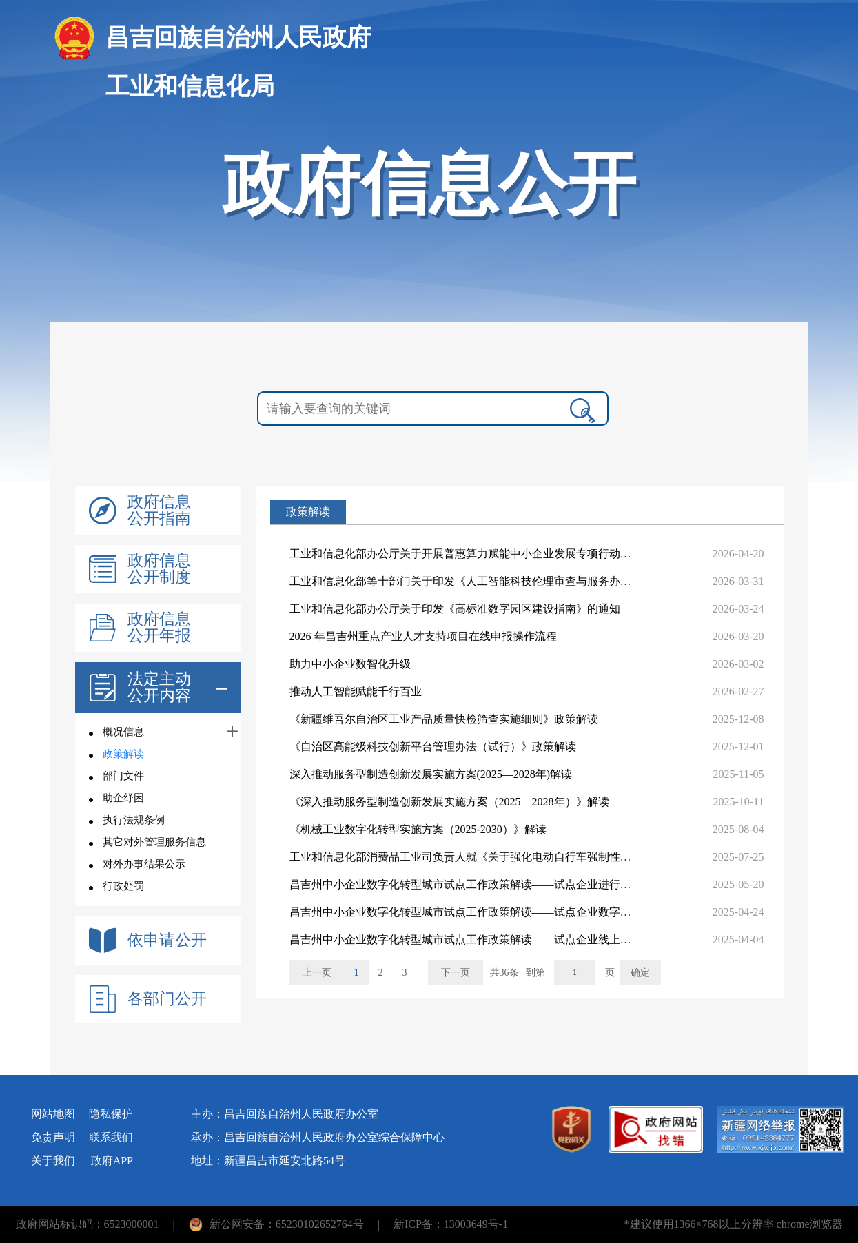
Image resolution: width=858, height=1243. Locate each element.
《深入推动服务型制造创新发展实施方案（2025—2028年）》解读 (449, 802)
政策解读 (123, 753)
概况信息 (123, 731)
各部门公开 (167, 999)
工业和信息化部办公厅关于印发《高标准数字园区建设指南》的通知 (454, 609)
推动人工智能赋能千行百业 (355, 691)
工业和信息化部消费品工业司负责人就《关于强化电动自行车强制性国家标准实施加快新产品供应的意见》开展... (563, 857)
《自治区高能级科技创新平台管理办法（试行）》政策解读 (432, 746)
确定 (640, 972)
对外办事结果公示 (144, 864)
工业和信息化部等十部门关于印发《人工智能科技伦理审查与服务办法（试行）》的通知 (504, 581)
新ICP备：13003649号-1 (451, 1224)
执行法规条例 (134, 819)
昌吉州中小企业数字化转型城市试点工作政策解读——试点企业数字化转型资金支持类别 (504, 912)
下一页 (455, 972)
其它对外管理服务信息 (154, 841)
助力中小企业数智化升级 (350, 664)
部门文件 (123, 775)
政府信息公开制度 (159, 569)
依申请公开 (167, 940)
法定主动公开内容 (159, 687)
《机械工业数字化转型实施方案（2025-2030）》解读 (418, 829)
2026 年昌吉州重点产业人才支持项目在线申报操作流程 (423, 636)
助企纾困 (123, 797)
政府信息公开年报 (159, 627)
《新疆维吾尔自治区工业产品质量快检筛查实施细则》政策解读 (443, 719)
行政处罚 (123, 886)
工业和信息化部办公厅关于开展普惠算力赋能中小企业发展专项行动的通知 (471, 553)
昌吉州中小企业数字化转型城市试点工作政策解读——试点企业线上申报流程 (476, 939)
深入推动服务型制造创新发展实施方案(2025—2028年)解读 (431, 774)
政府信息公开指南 (159, 510)
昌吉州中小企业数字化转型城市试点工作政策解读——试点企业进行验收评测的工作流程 (504, 884)
